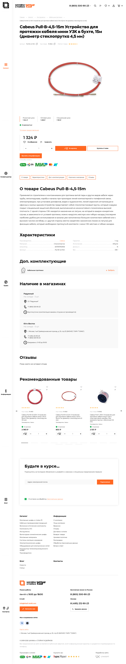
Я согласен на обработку (44, 499)
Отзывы (91, 177)
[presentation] (40, 491)
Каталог (6, 66)
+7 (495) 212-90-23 (34, 336)
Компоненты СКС (26, 529)
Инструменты (25, 532)
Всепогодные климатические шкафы (33, 534)
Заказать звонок (79, 609)
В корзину (70, 148)
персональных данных (55, 499)
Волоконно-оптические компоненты (33, 526)
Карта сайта (24, 629)
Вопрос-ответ (58, 546)
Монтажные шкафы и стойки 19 (31, 520)
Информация (59, 516)
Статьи (22, 568)
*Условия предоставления (29, 130)
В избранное (30, 142)
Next (121, 411)
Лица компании (59, 523)
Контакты (5, 610)
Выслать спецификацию (31, 156)
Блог (6, 501)
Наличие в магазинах (76, 177)
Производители (26, 553)
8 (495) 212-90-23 (79, 603)
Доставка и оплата (60, 532)
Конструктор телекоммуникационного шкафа (34, 549)
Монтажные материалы (28, 537)
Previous (17, 411)
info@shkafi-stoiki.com (28, 603)
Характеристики (38, 177)
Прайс (6, 283)
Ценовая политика (60, 537)
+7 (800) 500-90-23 (34, 307)
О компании (57, 520)
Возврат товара (59, 534)
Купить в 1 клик (102, 148)
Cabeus (62, 241)
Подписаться (105, 482)
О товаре (24, 177)
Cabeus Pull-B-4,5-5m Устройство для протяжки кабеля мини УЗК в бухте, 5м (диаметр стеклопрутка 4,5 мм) (69, 417)
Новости (23, 565)
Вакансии (56, 526)
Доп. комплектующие (56, 177)
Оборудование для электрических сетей (35, 546)
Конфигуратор (5, 175)
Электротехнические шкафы (30, 543)
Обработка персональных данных (65, 543)
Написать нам (28, 609)
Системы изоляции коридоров (31, 540)
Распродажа (57, 540)
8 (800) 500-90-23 (79, 5)
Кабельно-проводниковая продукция (33, 523)
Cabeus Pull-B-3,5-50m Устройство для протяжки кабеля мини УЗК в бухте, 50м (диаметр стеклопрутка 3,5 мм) (34, 417)
